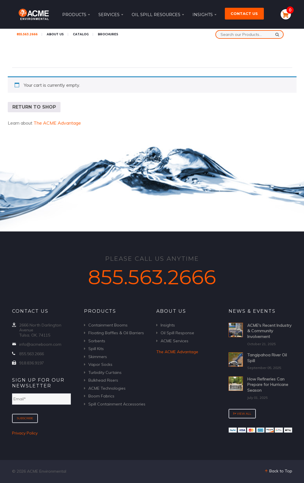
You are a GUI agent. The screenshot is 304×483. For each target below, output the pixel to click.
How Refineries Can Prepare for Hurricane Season (267, 384)
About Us (55, 34)
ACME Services (174, 340)
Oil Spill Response (177, 332)
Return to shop (34, 107)
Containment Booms (108, 325)
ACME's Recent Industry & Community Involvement (269, 331)
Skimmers (97, 356)
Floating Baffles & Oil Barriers (116, 332)
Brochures (108, 34)
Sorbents (96, 340)
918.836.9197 (31, 363)
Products (76, 14)
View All (242, 414)
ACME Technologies (107, 388)
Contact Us (244, 13)
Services (110, 14)
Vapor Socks (100, 364)
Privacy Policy (25, 433)
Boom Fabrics (101, 396)
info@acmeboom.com (40, 344)
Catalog (81, 34)
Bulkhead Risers (103, 380)
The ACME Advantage (57, 123)
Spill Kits (96, 348)
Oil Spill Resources (158, 14)
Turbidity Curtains (105, 372)
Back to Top (278, 471)
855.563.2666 (27, 34)
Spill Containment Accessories (116, 404)
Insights (204, 14)
